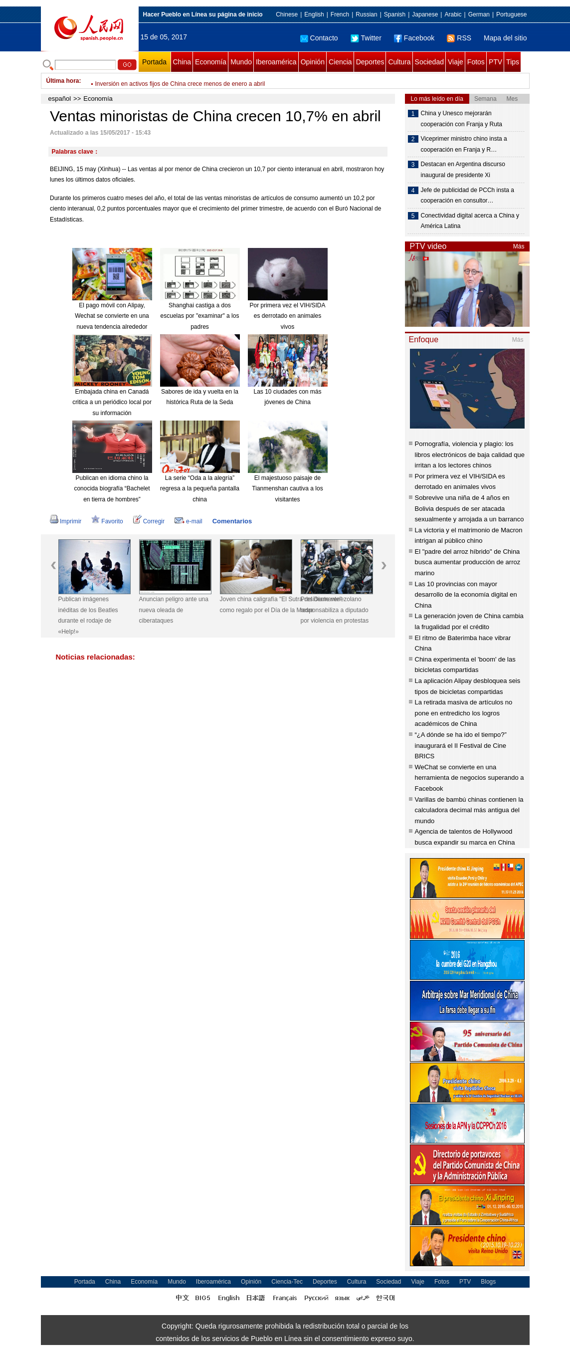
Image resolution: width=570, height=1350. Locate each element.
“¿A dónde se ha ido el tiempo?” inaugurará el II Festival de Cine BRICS (461, 745)
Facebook (414, 38)
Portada (154, 62)
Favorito (107, 521)
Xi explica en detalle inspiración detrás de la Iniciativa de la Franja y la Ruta (195, 80)
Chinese (287, 14)
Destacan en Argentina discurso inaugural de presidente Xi (463, 170)
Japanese (425, 14)
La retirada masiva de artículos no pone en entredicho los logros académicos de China (464, 712)
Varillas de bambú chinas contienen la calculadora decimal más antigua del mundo (469, 810)
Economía (210, 62)
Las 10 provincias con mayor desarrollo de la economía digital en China (466, 594)
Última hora (62, 80)
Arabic (452, 14)
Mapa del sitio (505, 38)
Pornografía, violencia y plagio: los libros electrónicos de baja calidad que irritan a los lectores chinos (470, 454)
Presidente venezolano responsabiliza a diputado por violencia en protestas (335, 610)
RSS (459, 38)
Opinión (313, 62)
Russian (366, 14)
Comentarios (232, 521)
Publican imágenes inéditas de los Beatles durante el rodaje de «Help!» (88, 615)
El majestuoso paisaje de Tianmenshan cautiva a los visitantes (287, 488)
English (314, 14)
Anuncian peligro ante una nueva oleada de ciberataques (173, 610)
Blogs (488, 1281)
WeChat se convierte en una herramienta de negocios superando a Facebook (469, 777)
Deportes (370, 62)
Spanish (394, 14)
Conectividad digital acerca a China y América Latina (470, 221)
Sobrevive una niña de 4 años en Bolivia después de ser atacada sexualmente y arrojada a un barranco (469, 508)
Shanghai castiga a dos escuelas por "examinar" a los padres (200, 316)
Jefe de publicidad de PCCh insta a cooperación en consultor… (467, 196)
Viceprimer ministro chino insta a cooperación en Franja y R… (464, 144)
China (182, 62)
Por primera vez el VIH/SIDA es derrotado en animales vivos (287, 316)
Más (519, 246)
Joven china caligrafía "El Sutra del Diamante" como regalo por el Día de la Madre (256, 605)
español (59, 98)
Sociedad (429, 62)
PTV (495, 62)
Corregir (149, 521)
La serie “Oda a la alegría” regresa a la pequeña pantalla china (199, 488)
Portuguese (511, 14)
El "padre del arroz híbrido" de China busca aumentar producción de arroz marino (468, 562)
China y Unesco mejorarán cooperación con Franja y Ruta (461, 119)
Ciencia (340, 62)
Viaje (455, 62)
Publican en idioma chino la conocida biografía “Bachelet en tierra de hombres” (112, 488)
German (479, 14)
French (340, 14)
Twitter (366, 38)
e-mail (188, 521)
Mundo (241, 62)
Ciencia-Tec (287, 1281)
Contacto (319, 38)
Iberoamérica (276, 62)
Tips (512, 62)
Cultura (399, 62)
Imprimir (65, 521)
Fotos (476, 62)
